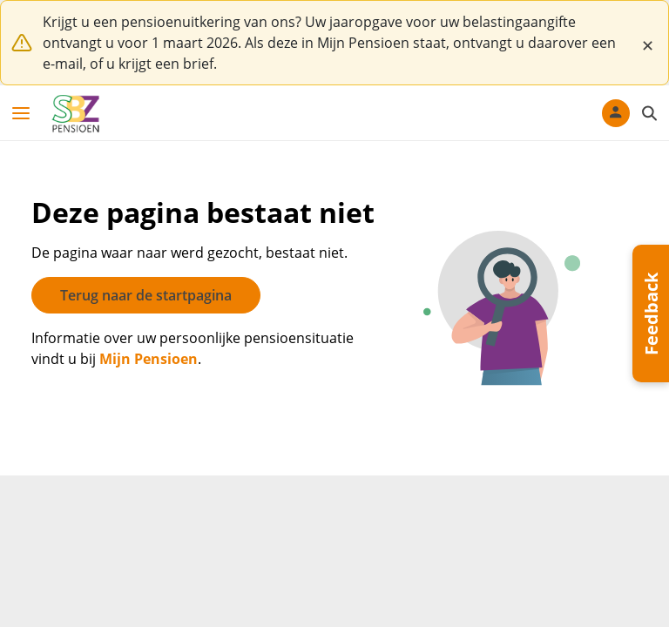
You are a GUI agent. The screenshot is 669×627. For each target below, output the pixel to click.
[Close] (647, 42)
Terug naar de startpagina (146, 295)
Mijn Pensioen (148, 358)
